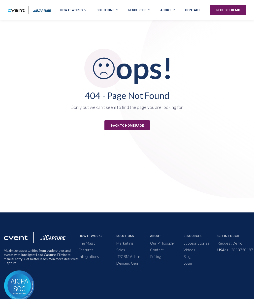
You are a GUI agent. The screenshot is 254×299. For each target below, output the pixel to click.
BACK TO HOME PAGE (127, 125)
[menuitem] (98, 243)
